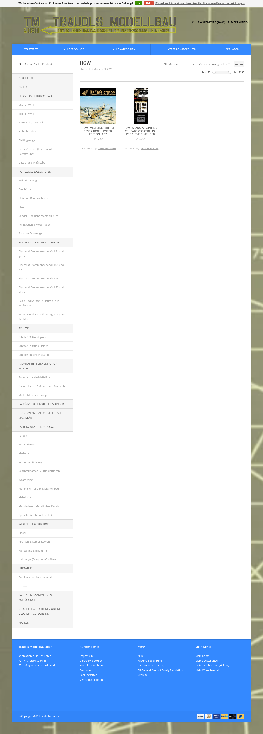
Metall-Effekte (27, 444)
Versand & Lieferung (92, 680)
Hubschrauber (27, 131)
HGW (108, 69)
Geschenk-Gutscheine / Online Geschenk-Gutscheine (40, 611)
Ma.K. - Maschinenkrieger (34, 395)
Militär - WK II (27, 114)
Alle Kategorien (124, 49)
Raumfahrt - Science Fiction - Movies (39, 366)
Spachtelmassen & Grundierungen (39, 471)
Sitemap (143, 675)
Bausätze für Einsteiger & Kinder (41, 404)
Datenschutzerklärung (151, 665)
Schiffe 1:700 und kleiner (33, 346)
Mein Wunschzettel (207, 670)
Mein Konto (238, 22)
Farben (23, 435)
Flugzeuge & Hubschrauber (37, 96)
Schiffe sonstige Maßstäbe (34, 355)
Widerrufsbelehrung (150, 660)
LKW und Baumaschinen (33, 198)
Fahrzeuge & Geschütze (35, 171)
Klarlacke (24, 453)
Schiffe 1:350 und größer (33, 337)
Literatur (25, 568)
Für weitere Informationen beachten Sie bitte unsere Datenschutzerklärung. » (200, 3)
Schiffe (24, 328)
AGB (140, 656)
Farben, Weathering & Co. (36, 427)
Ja (138, 3)
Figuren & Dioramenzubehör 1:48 (38, 278)
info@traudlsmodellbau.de (40, 665)
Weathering (26, 480)
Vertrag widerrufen (182, 49)
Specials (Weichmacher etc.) (35, 515)
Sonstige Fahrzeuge (30, 233)
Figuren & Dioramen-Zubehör (39, 242)
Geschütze (25, 189)
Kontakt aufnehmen (92, 665)
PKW (21, 207)
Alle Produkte (74, 49)
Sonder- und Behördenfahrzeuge (38, 216)
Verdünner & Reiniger (31, 462)
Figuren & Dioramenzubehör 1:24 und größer (41, 253)
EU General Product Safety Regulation (160, 670)
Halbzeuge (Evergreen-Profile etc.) (39, 559)
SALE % (23, 87)
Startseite (31, 49)
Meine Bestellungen (207, 660)
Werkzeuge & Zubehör (34, 524)
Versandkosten (107, 148)
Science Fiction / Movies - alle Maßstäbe (42, 386)
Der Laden (232, 49)
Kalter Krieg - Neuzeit (31, 122)
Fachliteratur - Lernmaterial (35, 577)
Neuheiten (26, 78)
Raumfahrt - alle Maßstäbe (34, 377)
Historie (23, 586)
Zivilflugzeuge (27, 140)
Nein (148, 3)
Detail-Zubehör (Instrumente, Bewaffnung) (36, 151)
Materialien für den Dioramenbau (39, 488)
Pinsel (22, 533)
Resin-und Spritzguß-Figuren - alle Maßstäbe (39, 303)
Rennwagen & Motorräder (34, 224)
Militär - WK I (26, 105)
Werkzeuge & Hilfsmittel (33, 550)
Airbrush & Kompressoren (34, 541)
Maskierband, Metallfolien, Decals (39, 506)
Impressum (87, 656)
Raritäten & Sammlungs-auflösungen (36, 597)
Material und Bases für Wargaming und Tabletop (42, 317)
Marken (24, 622)
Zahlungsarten (88, 675)
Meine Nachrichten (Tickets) (212, 665)
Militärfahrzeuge (28, 180)
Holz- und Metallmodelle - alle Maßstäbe (41, 415)
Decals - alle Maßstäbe (32, 162)
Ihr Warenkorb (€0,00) (209, 22)
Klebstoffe (25, 497)
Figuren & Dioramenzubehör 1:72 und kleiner (41, 289)
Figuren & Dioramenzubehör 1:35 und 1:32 (41, 267)
